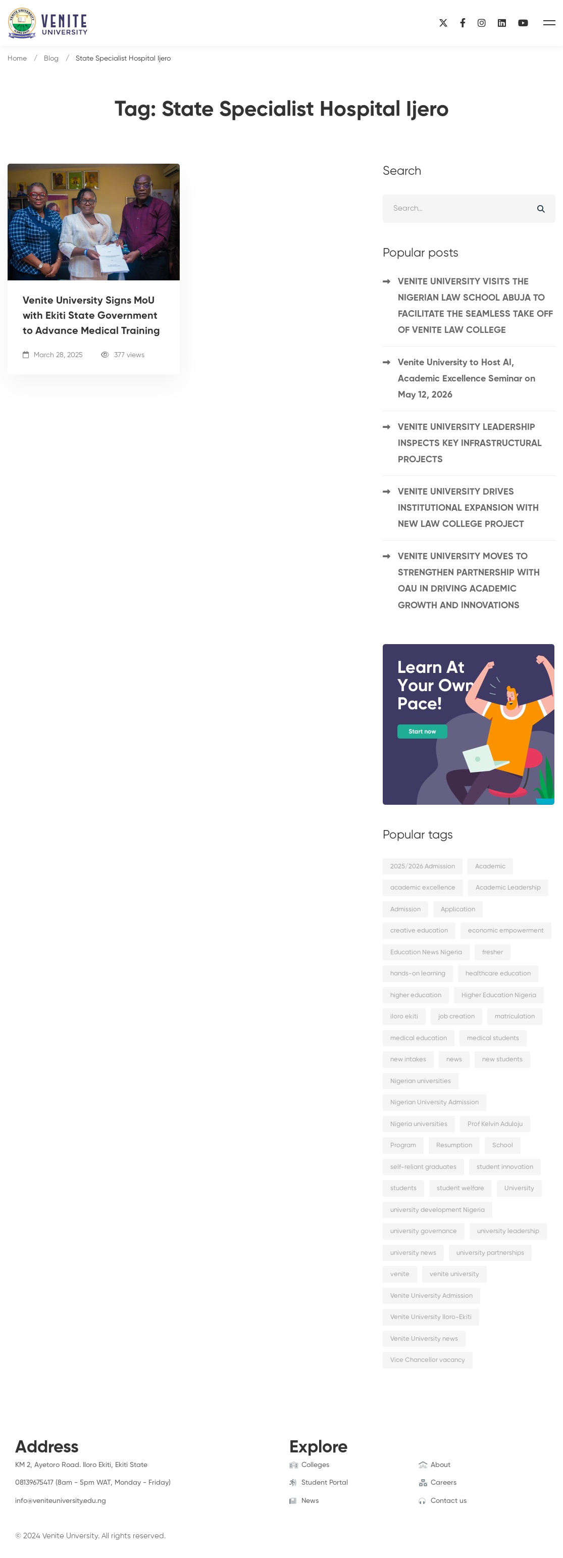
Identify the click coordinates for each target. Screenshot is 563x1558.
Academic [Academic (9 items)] (490, 866)
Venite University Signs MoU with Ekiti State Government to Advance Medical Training (91, 316)
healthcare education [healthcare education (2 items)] (498, 973)
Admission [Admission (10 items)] (405, 909)
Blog (51, 58)
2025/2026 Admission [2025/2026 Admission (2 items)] (422, 866)
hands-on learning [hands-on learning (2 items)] (417, 973)
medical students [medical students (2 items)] (493, 1038)
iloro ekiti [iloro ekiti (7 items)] (404, 1016)
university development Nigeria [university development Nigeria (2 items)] (437, 1210)
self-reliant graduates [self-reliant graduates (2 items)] (423, 1167)
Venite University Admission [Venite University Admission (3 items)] (431, 1296)
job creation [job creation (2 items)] (456, 1016)
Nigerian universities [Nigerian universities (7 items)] (420, 1081)
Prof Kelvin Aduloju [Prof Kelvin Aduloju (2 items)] (495, 1124)
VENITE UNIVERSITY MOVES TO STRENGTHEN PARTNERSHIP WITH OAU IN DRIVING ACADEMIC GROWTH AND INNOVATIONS (469, 581)
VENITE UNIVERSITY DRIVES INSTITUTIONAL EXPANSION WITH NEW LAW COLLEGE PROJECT (468, 508)
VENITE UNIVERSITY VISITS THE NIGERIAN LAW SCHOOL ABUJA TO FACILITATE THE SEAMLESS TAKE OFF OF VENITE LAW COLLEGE (475, 306)
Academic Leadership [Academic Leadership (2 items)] (508, 888)
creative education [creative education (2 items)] (419, 931)
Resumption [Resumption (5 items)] (454, 1145)
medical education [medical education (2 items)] (418, 1038)
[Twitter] (30, 1511)
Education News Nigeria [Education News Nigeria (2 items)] (426, 952)
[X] (443, 23)
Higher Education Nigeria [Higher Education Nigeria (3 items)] (499, 995)
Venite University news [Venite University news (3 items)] (424, 1339)
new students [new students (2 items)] (502, 1059)
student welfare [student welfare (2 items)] (460, 1188)
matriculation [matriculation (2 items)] (515, 1016)
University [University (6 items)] (519, 1188)
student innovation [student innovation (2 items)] (505, 1167)
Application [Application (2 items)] (458, 909)
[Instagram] (482, 23)
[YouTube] (523, 23)
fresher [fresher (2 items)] (492, 952)
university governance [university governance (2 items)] (423, 1231)
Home (17, 58)
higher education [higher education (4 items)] (415, 995)
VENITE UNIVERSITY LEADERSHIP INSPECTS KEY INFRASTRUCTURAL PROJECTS (470, 443)
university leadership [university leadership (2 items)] (508, 1231)
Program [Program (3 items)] (403, 1145)
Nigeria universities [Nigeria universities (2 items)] (418, 1124)
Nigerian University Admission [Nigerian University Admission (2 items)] (434, 1102)
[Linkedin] (502, 23)
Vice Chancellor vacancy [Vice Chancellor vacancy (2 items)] (427, 1360)
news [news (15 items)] (454, 1059)
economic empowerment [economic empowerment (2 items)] (506, 931)
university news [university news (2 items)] (413, 1253)
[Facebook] (463, 23)
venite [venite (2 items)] (400, 1274)
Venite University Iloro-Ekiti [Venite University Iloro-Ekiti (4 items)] (431, 1317)
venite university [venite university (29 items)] (454, 1274)
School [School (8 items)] (502, 1145)
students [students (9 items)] (403, 1188)
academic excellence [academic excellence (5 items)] (422, 888)
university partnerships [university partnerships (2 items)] (490, 1253)
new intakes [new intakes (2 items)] (408, 1059)
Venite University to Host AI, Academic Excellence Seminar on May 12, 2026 (466, 379)
